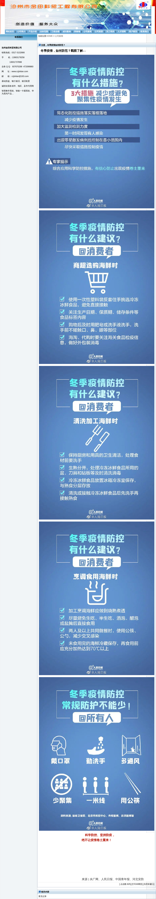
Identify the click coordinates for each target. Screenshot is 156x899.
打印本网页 (137, 884)
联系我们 (144, 31)
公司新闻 (87, 31)
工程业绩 (55, 31)
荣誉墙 (77, 31)
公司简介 (21, 31)
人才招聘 (122, 31)
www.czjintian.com (20, 71)
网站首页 (10, 31)
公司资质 (99, 31)
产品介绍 (33, 31)
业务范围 (44, 31)
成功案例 (67, 31)
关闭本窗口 (149, 884)
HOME (50, 36)
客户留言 (133, 31)
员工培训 (110, 31)
